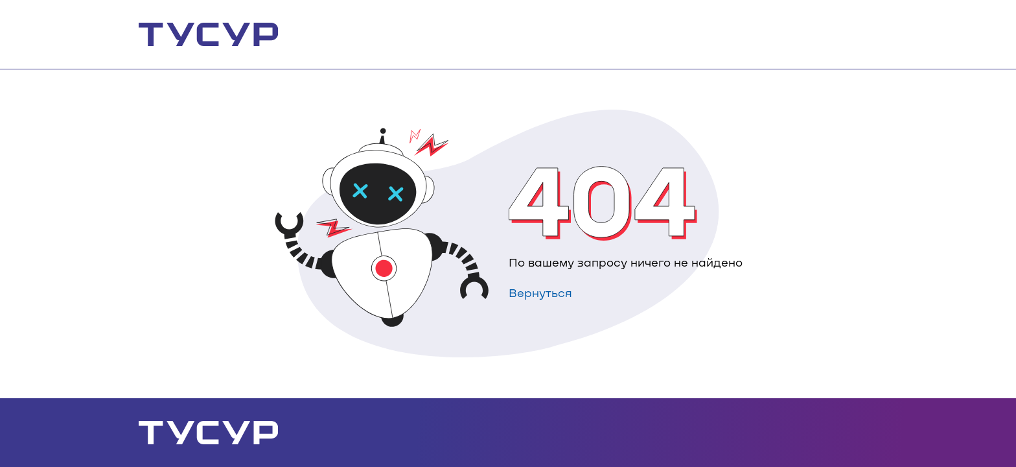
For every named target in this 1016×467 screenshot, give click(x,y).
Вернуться (540, 292)
